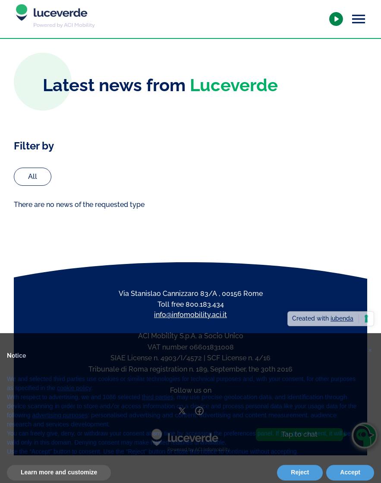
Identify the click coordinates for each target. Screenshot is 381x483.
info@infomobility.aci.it (190, 315)
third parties (157, 405)
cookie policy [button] (74, 396)
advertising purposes (60, 423)
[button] (370, 355)
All (32, 176)
